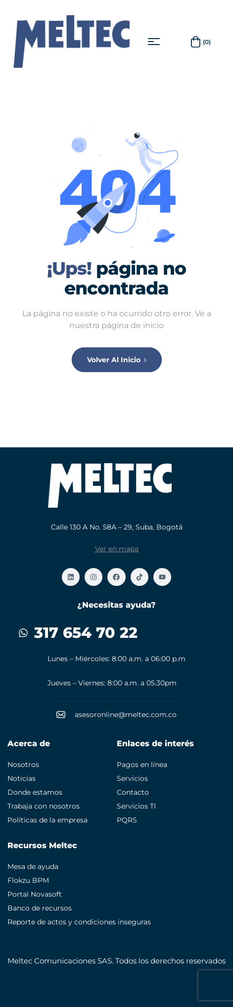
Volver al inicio (116, 359)
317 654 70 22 (86, 632)
